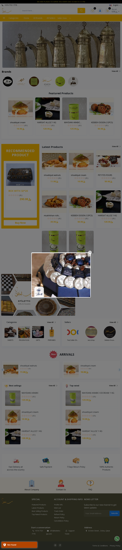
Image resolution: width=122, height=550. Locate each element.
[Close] (90, 252)
